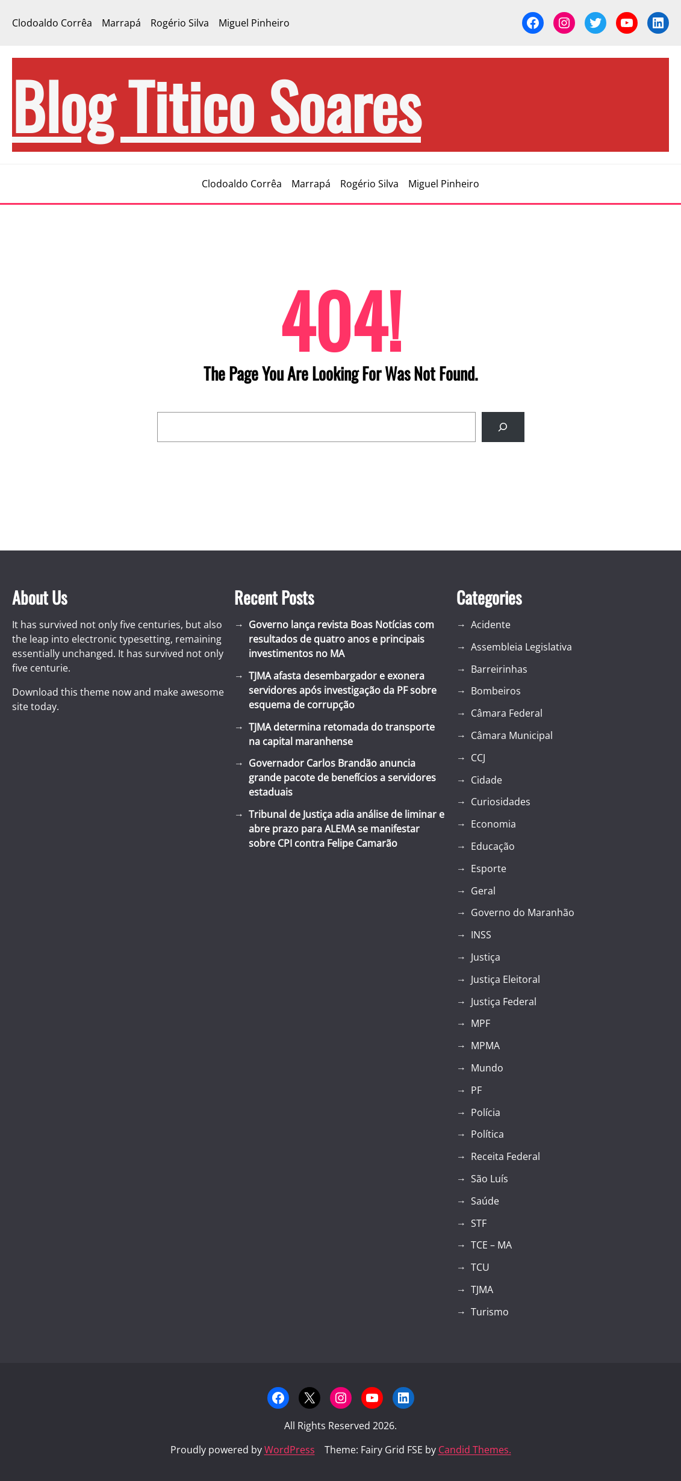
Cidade (486, 780)
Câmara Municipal (512, 735)
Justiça (485, 957)
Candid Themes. (474, 1449)
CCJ (478, 757)
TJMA (482, 1289)
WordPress (289, 1449)
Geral (483, 890)
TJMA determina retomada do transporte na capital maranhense (342, 734)
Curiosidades (500, 801)
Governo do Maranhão (522, 912)
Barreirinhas (499, 669)
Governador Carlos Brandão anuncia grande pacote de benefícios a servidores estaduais (342, 777)
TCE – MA (491, 1245)
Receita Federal (505, 1156)
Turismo (490, 1311)
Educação (493, 846)
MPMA (485, 1045)
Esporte (488, 868)
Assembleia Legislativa (521, 646)
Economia (493, 824)
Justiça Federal (503, 1001)
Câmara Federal (507, 713)
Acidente (491, 624)
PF (476, 1090)
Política (487, 1134)
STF (479, 1223)
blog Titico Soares (216, 104)
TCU (480, 1267)
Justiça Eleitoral (505, 979)
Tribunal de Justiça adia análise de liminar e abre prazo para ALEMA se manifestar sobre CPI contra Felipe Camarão (346, 829)
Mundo (487, 1067)
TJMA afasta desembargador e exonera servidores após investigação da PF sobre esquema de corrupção (343, 690)
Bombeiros (496, 690)
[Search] (503, 426)
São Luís (489, 1178)
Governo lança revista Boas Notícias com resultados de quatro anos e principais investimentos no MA (341, 639)
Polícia (485, 1112)
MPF (480, 1023)
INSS (481, 934)
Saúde (485, 1201)
